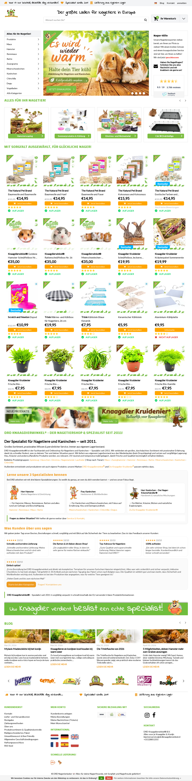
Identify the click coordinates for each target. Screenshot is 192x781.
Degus (114, 509)
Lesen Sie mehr (12, 666)
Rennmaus (142, 460)
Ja (101, 778)
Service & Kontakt (75, 518)
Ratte (151, 460)
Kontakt (8, 713)
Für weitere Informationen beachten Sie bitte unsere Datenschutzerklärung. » (147, 778)
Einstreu (56, 460)
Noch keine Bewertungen (167, 207)
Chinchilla (8, 462)
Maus (107, 460)
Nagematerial (67, 460)
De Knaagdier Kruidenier (121, 466)
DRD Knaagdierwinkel (93, 466)
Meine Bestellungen (60, 716)
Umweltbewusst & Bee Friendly (19, 736)
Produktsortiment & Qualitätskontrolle (23, 729)
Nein (109, 778)
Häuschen (45, 460)
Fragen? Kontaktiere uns (50, 584)
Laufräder (80, 460)
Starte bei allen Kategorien (21, 584)
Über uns (8, 726)
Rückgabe (9, 720)
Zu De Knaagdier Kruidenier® (143, 509)
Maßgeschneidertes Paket (17, 733)
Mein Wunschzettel (60, 723)
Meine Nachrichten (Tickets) (64, 720)
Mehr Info (110, 421)
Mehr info (18, 421)
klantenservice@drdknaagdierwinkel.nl (162, 737)
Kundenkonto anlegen (61, 713)
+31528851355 (151, 739)
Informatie (169, 330)
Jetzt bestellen (23, 203)
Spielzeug (34, 460)
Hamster (131, 460)
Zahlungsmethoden (13, 723)
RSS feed (8, 745)
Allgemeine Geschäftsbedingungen (21, 739)
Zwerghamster (118, 460)
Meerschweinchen (164, 460)
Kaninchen (180, 460)
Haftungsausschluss (14, 742)
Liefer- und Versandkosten (17, 716)
